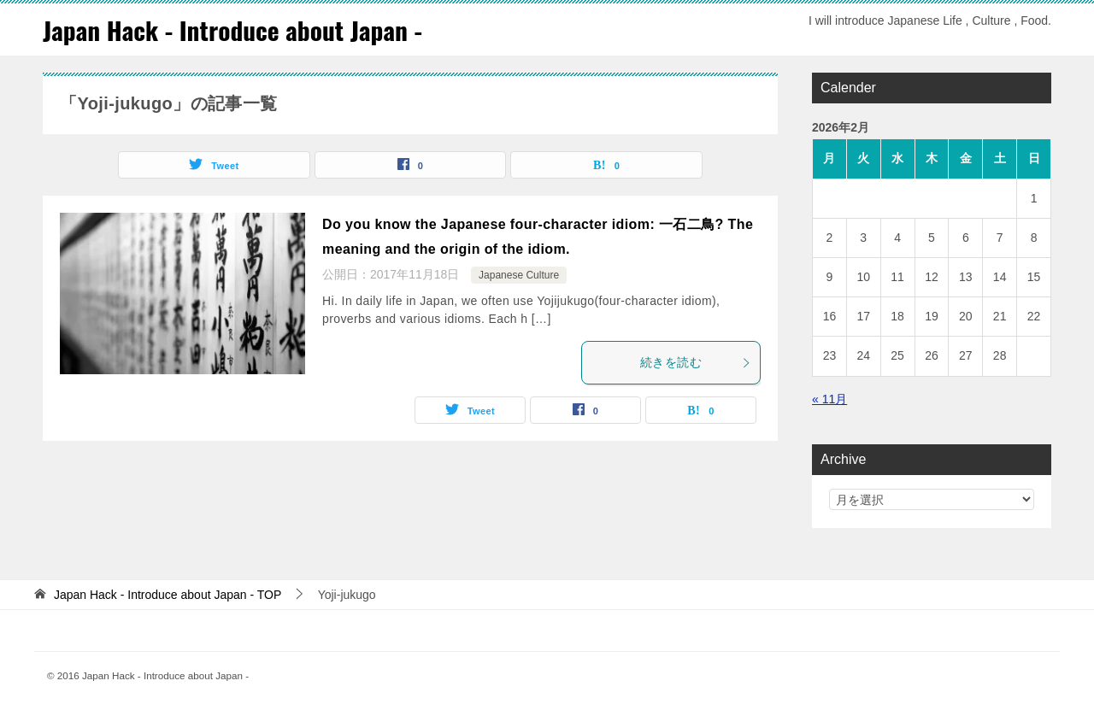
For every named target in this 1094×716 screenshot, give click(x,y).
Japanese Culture (519, 275)
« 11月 (829, 398)
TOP (167, 594)
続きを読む (695, 362)
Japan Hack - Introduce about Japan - (236, 29)
